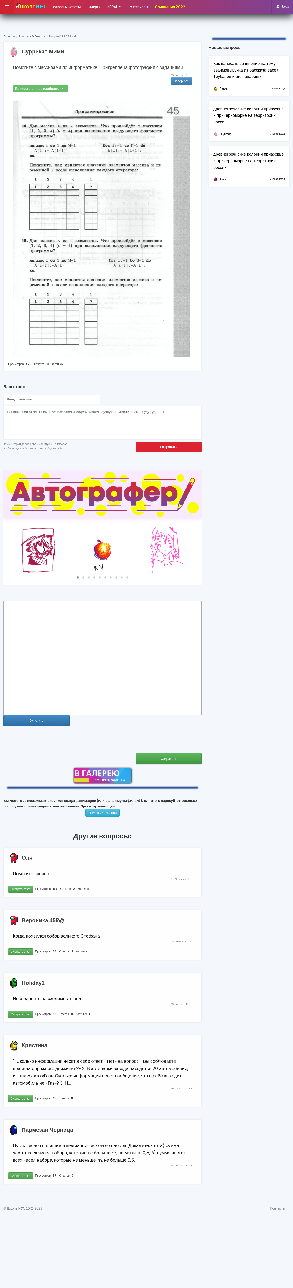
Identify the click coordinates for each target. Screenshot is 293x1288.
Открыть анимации (102, 813)
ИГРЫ (115, 6)
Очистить (36, 720)
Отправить (168, 446)
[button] (78, 577)
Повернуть (181, 81)
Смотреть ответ (20, 889)
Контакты (277, 1208)
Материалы (139, 7)
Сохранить (169, 758)
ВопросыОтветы (66, 7)
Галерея (93, 7)
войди (48, 448)
